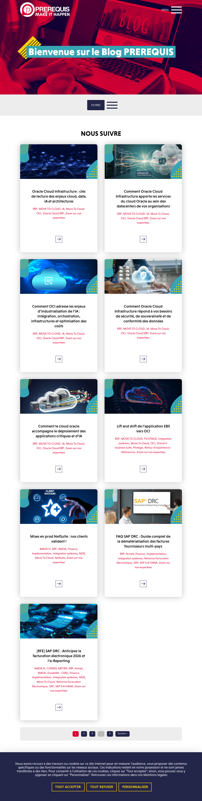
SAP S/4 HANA (148, 570)
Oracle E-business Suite (132, 451)
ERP (33, 208)
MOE (83, 560)
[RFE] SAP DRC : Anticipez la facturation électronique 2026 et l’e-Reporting (58, 663)
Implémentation (40, 560)
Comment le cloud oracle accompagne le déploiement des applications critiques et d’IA (58, 435)
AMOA (62, 556)
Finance (73, 556)
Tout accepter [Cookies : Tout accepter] (68, 787)
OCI (37, 212)
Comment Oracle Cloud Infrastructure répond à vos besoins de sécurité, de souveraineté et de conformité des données (143, 320)
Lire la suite (59, 243)
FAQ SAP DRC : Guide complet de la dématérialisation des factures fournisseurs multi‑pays (143, 549)
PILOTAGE (158, 442)
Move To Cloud (76, 208)
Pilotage (153, 451)
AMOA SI (44, 556)
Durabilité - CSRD (58, 679)
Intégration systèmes (129, 446)
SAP (135, 570)
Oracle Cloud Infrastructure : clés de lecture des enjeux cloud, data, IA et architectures (59, 196)
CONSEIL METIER (57, 675)
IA (63, 208)
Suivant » (123, 741)
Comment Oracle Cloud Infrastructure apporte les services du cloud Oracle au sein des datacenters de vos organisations (143, 201)
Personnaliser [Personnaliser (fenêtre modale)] (135, 787)
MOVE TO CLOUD (49, 208)
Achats (129, 561)
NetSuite (59, 565)
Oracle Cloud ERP (53, 212)
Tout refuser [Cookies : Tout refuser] (101, 787)
